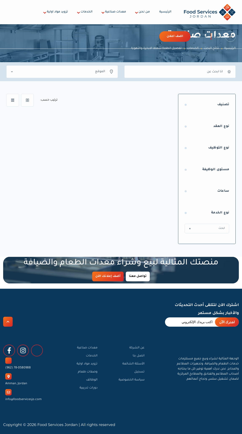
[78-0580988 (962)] (8, 360)
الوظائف (91, 380)
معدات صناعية (115, 12)
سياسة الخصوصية (132, 380)
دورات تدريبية (88, 388)
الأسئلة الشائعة (133, 364)
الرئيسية (165, 12)
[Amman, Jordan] (8, 376)
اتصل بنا (139, 356)
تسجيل (202, 36)
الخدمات (86, 12)
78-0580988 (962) (18, 368)
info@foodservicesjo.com (23, 399)
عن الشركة (137, 348)
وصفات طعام (87, 372)
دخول (218, 36)
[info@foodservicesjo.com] (8, 392)
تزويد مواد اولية (57, 12)
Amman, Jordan (16, 383)
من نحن (144, 12)
